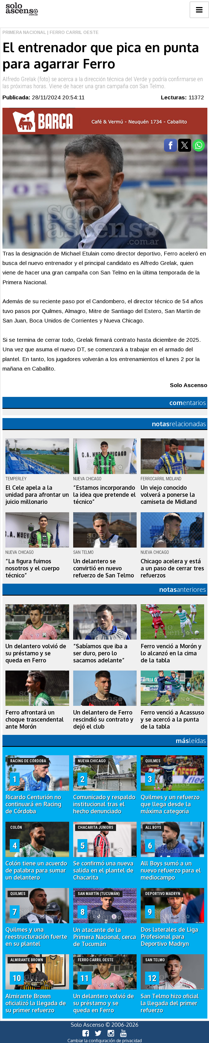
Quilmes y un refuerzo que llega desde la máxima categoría (170, 804)
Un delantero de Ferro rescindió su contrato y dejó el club (103, 719)
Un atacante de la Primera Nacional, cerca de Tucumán (104, 936)
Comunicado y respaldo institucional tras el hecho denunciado (104, 804)
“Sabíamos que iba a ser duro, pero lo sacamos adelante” (100, 653)
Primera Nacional (24, 32)
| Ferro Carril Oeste (72, 32)
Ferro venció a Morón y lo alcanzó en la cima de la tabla (171, 653)
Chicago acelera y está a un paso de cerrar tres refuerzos (172, 568)
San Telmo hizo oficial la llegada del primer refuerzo (170, 1003)
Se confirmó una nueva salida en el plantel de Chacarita (103, 870)
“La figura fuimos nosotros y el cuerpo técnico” (32, 568)
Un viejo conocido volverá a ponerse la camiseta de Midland (169, 494)
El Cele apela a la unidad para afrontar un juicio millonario (37, 494)
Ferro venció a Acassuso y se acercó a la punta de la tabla (172, 719)
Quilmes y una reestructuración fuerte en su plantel (36, 936)
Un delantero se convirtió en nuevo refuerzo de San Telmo (103, 568)
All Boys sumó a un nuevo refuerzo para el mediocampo (171, 870)
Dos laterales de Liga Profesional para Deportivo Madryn (169, 936)
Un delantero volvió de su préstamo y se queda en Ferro (35, 653)
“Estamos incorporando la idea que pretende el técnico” (104, 494)
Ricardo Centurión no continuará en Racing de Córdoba (33, 804)
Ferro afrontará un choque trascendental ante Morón (34, 719)
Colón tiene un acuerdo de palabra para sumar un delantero (36, 870)
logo (22, 9)
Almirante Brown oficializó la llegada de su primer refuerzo (35, 1003)
